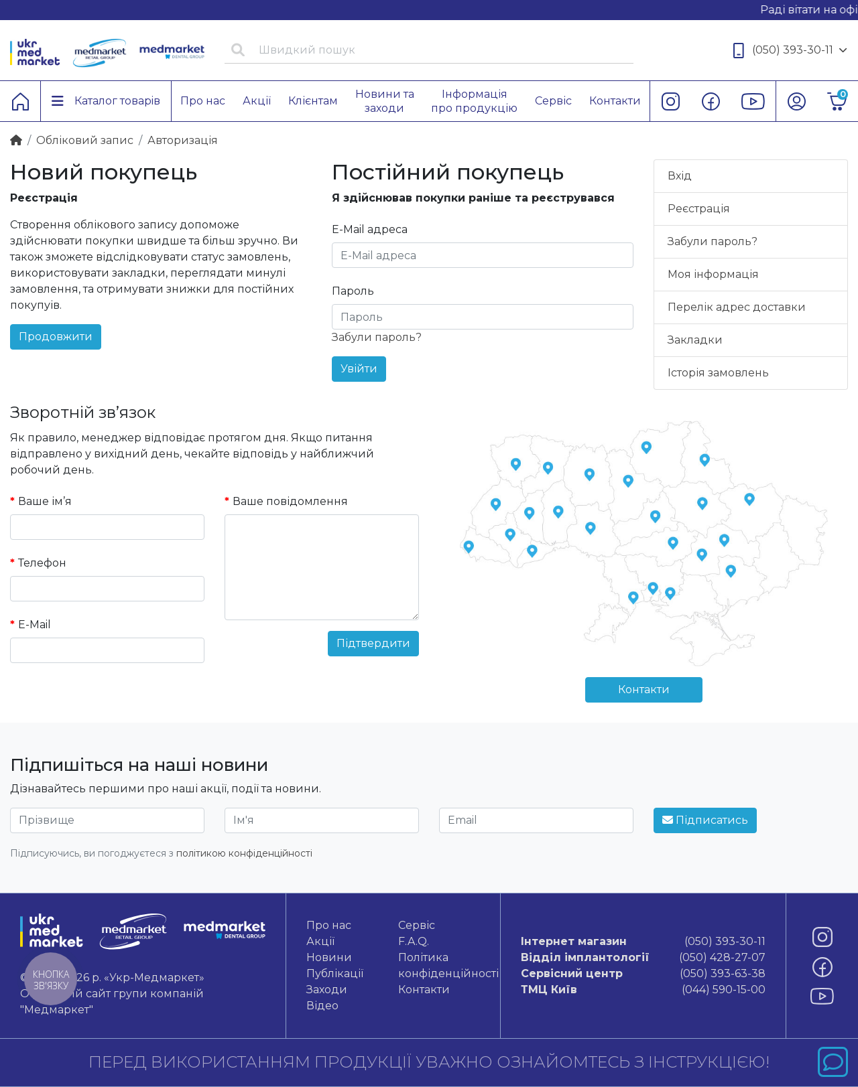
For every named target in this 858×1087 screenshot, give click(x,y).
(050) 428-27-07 (643, 958)
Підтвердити (373, 643)
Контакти (644, 689)
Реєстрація (699, 208)
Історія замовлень (718, 372)
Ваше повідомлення (290, 501)
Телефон (42, 563)
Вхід (680, 175)
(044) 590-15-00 (643, 990)
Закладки (695, 340)
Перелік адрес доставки (737, 307)
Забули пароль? (377, 337)
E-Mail (34, 624)
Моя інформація (713, 274)
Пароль (353, 291)
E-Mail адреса (370, 229)
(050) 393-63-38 (643, 974)
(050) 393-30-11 (790, 50)
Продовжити (56, 336)
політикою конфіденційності (244, 853)
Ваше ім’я (45, 501)
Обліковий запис (84, 140)
